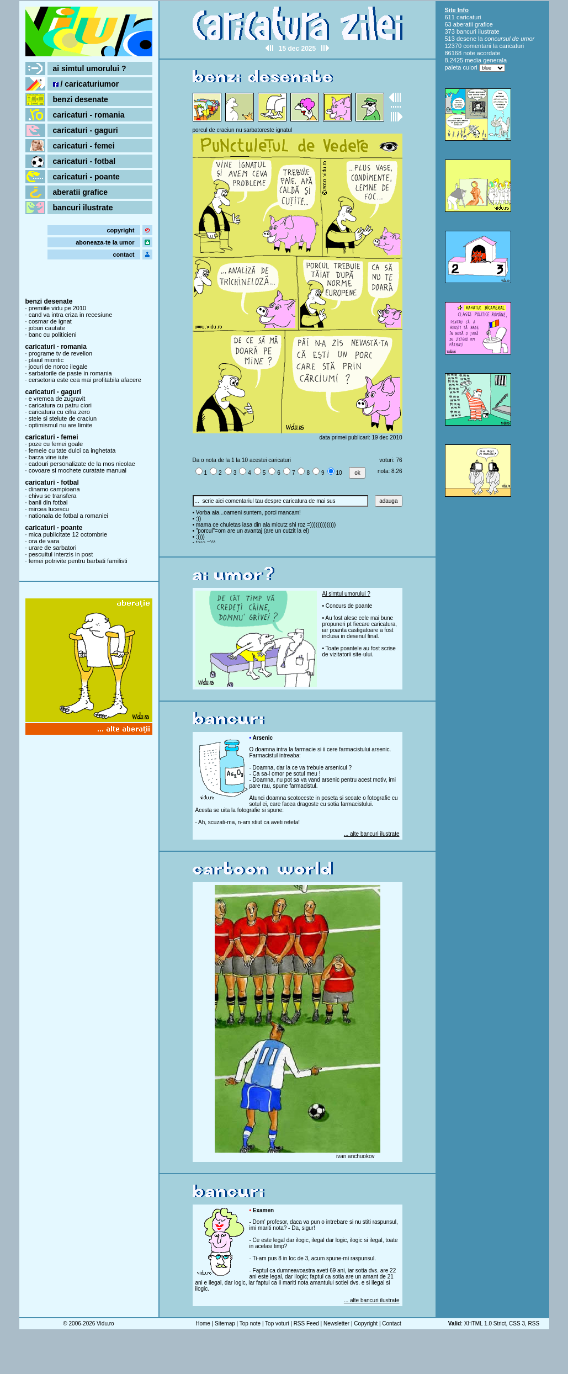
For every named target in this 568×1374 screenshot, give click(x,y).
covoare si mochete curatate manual (77, 470)
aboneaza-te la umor (105, 242)
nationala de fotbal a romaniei (68, 515)
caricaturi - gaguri (85, 130)
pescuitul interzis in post (61, 554)
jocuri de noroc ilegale (58, 366)
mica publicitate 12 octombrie (68, 534)
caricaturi (468, 17)
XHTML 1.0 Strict (485, 1323)
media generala (486, 60)
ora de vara (44, 541)
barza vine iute (48, 457)
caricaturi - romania (89, 114)
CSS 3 (517, 1323)
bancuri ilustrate (83, 207)
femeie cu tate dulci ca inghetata (72, 450)
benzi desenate (80, 99)
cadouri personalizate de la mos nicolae (82, 463)
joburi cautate (47, 328)
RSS (534, 1323)
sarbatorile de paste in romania (70, 373)
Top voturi (277, 1323)
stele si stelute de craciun (63, 418)
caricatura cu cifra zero (59, 412)
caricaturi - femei (84, 145)
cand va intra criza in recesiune (71, 314)
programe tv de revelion (61, 353)
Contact (391, 1323)
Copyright (366, 1323)
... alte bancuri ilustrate (372, 834)
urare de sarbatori (53, 547)
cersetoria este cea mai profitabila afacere (85, 379)
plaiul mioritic (46, 360)
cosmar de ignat (50, 321)
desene (466, 38)
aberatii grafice (80, 192)
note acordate (481, 53)
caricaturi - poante (86, 176)
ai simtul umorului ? (89, 68)
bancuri (466, 31)
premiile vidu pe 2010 (58, 308)
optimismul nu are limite (61, 425)
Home (202, 1323)
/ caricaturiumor (86, 83)
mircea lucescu (49, 509)
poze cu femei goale (56, 444)
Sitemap (225, 1323)
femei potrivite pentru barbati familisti (78, 561)
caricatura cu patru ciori (60, 405)
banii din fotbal (48, 502)
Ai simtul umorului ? (346, 594)
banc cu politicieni (53, 334)
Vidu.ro (105, 1323)
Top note (250, 1323)
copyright (120, 230)
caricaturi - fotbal (84, 161)
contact (123, 254)
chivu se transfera (53, 495)
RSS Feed (306, 1323)
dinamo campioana (54, 489)
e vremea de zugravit (57, 398)
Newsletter (336, 1323)
